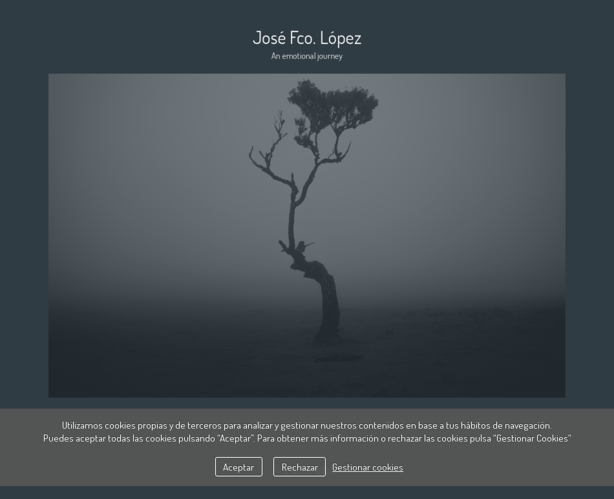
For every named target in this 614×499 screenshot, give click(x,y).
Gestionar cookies (367, 466)
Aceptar (238, 466)
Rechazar (300, 466)
